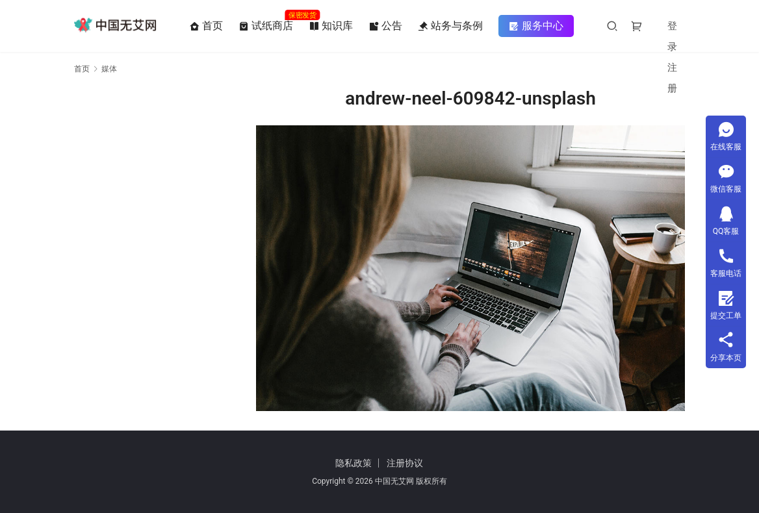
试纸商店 (266, 26)
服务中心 (536, 26)
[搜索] (613, 25)
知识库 (331, 26)
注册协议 (405, 463)
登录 (673, 36)
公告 (386, 26)
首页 (207, 26)
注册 (673, 78)
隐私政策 (353, 463)
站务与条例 (450, 26)
